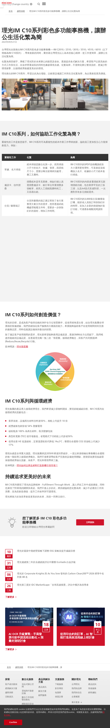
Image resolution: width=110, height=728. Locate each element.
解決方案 (42, 691)
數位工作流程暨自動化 (28, 698)
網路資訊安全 (28, 704)
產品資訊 (42, 687)
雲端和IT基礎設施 (28, 692)
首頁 (9, 11)
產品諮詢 (92, 684)
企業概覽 (76, 696)
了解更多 (9, 596)
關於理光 (76, 679)
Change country (78, 4)
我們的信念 (77, 692)
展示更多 (77, 702)
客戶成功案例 (11, 684)
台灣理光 (76, 684)
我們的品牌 (77, 688)
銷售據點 (92, 692)
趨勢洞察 (19, 11)
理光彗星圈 (22, 346)
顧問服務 (42, 695)
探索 (7, 679)
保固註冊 (59, 696)
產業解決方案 (11, 688)
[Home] (7, 4)
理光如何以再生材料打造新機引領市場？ (37, 465)
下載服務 (59, 684)
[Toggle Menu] (99, 4)
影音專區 (59, 688)
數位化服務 (27, 679)
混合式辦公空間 (28, 685)
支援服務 (59, 679)
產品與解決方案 (44, 680)
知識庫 (58, 692)
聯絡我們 (92, 679)
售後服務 (92, 688)
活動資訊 (9, 696)
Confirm (13, 722)
